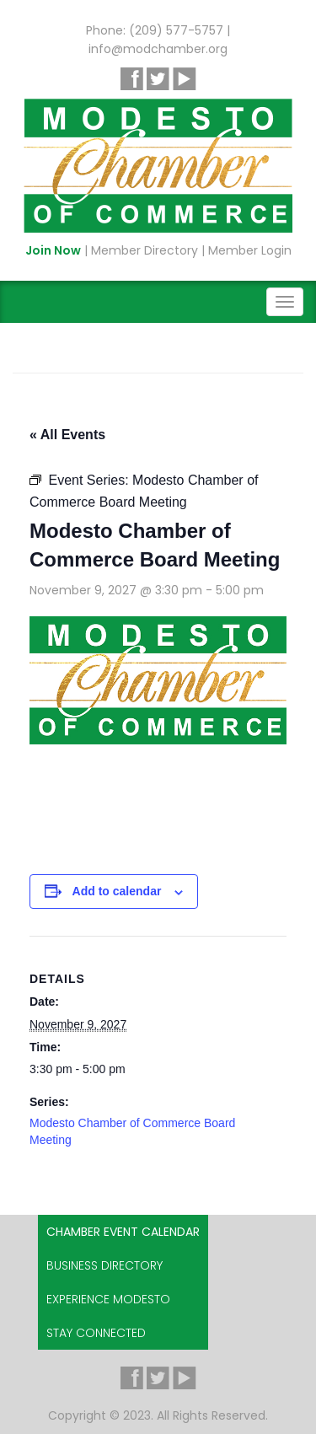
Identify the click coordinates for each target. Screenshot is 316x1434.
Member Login (250, 250)
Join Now (53, 250)
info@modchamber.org (158, 48)
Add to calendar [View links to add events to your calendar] (117, 891)
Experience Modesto (108, 1299)
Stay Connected (96, 1332)
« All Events (67, 434)
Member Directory (144, 250)
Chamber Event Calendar (123, 1231)
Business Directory (104, 1265)
